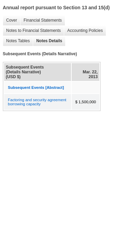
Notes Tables (16, 41)
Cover (10, 20)
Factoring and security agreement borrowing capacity (37, 102)
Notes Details (47, 41)
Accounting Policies (83, 30)
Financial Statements (41, 20)
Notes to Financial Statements (32, 30)
